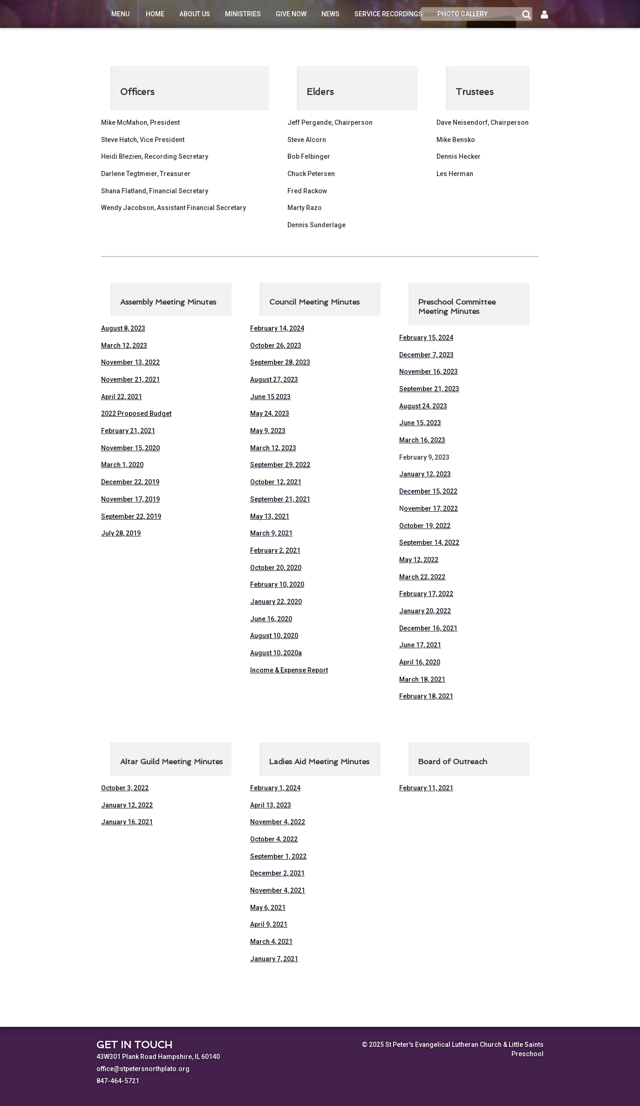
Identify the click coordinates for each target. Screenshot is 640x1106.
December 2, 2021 (277, 873)
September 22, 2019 (131, 516)
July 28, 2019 (121, 533)
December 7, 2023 (426, 355)
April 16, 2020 (419, 662)
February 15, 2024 (426, 337)
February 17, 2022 (426, 593)
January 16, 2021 (127, 822)
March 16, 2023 (422, 440)
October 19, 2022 (424, 525)
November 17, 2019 (130, 499)
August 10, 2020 (274, 635)
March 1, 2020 (122, 464)
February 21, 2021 (128, 430)
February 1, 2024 (275, 788)
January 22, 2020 (276, 601)
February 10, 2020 (277, 584)
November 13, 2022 (130, 362)
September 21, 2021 (280, 499)
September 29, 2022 (280, 464)
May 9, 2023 (268, 430)
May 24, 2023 (269, 413)
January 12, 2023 (425, 474)
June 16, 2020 (271, 619)
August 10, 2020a (276, 653)
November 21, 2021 (130, 379)
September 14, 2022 (429, 542)
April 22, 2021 (121, 396)
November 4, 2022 (277, 822)
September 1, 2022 (278, 856)
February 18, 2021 (426, 696)
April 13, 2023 (270, 805)
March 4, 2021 (271, 941)
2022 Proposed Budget (136, 413)
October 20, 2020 (275, 567)
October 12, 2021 (275, 482)
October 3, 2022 (125, 788)
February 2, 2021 (275, 550)
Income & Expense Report (289, 670)
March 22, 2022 (422, 577)
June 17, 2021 (420, 645)
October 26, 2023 (275, 345)
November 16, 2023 (428, 371)
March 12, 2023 (124, 345)
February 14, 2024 (277, 328)
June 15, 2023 (420, 423)
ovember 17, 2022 (431, 508)
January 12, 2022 (127, 805)
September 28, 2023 (280, 362)
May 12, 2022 (418, 559)
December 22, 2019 (130, 482)
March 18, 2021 (422, 679)
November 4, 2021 (277, 890)
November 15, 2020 (130, 448)
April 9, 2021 (268, 924)
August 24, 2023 (423, 406)
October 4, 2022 (274, 839)
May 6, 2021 (268, 907)
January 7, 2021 (274, 959)
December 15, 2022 (428, 491)
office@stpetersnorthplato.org (143, 1068)
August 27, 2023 (274, 379)
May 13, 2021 (269, 516)
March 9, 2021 (271, 533)
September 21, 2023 (429, 389)
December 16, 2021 (428, 628)
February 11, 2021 (426, 788)
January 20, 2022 (425, 611)
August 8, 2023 (123, 328)
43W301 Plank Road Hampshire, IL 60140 (158, 1056)
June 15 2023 (270, 396)
